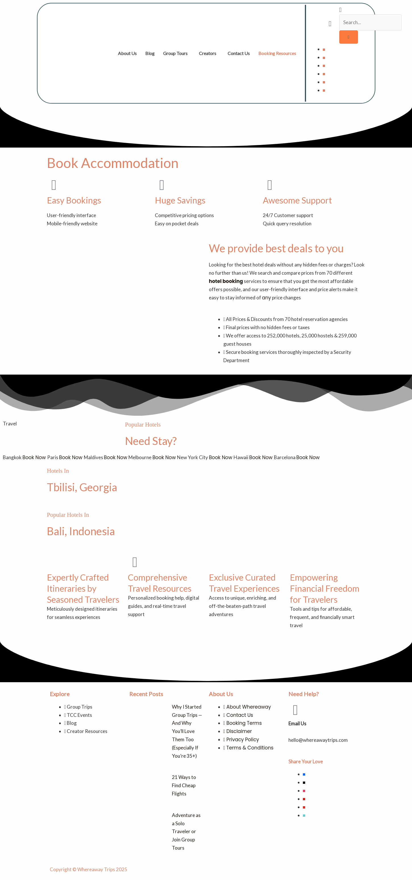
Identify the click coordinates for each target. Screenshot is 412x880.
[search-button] (348, 37)
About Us (127, 53)
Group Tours (175, 53)
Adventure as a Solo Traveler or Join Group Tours (186, 831)
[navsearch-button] (340, 10)
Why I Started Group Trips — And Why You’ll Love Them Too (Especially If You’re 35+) (187, 731)
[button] (177, 53)
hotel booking (226, 281)
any (266, 297)
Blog (150, 53)
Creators (207, 53)
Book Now (34, 457)
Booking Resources (277, 53)
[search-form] (370, 22)
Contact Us (239, 53)
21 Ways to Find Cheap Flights (184, 785)
